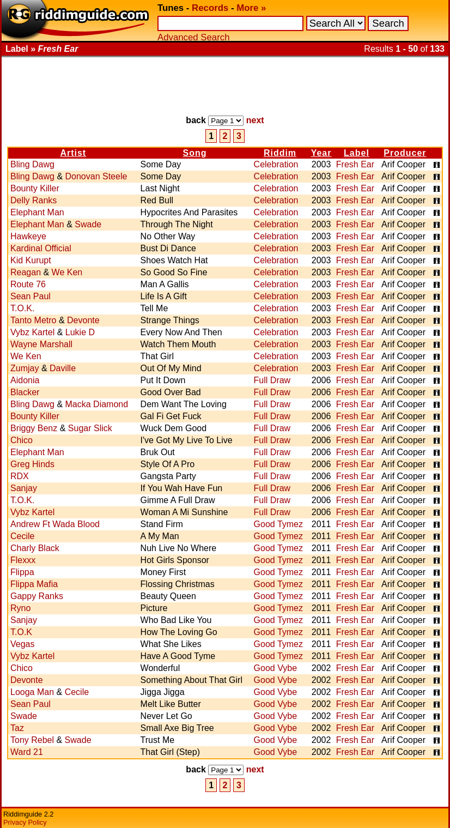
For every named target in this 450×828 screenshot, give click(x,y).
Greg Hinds (32, 464)
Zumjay (24, 368)
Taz (17, 728)
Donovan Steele (96, 176)
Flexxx (22, 560)
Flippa (22, 572)
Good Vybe (275, 668)
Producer (405, 153)
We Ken (67, 272)
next (255, 120)
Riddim (280, 153)
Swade (88, 224)
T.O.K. (22, 308)
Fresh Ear (355, 164)
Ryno (20, 608)
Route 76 (28, 284)
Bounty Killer (34, 188)
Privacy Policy (25, 822)
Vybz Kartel (32, 332)
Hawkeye (28, 236)
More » (251, 8)
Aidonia (24, 380)
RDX (19, 476)
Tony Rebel (32, 740)
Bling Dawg (32, 164)
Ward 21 (26, 752)
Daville (63, 368)
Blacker (24, 392)
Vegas (22, 644)
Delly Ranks (33, 200)
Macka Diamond (97, 404)
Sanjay (23, 488)
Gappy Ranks (36, 596)
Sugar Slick (90, 428)
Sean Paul (30, 296)
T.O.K (21, 632)
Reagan (25, 272)
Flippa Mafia (34, 584)
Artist (73, 153)
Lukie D (80, 332)
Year (321, 153)
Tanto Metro (33, 320)
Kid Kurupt (30, 260)
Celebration (276, 164)
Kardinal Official (40, 248)
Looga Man (32, 692)
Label (356, 153)
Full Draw (272, 380)
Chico (21, 440)
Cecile (22, 536)
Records (210, 8)
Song (195, 153)
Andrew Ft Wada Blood (55, 524)
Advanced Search (193, 37)
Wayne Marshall (41, 344)
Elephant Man (37, 212)
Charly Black (34, 548)
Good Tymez (278, 524)
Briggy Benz (33, 428)
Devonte (83, 320)
